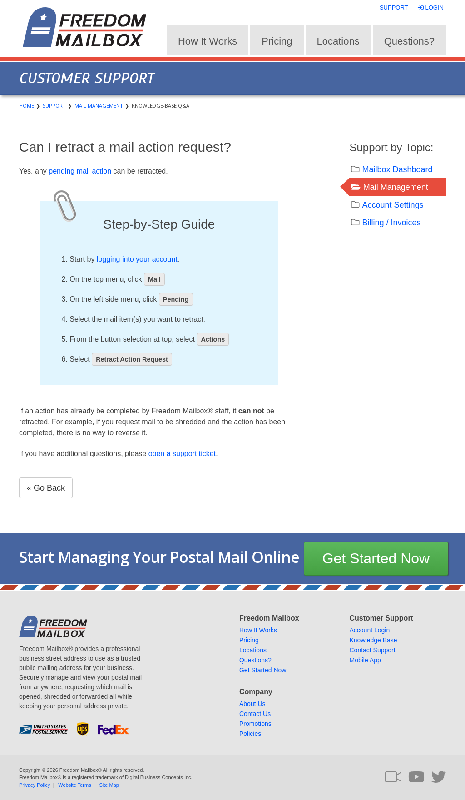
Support (394, 7)
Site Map (109, 785)
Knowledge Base (373, 640)
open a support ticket (182, 453)
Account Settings (392, 204)
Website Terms (74, 785)
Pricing (277, 41)
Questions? (409, 41)
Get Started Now (376, 558)
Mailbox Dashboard (397, 169)
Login (432, 7)
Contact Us (255, 713)
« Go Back (46, 487)
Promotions (255, 723)
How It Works (207, 41)
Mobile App (365, 660)
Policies (250, 733)
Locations (338, 41)
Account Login (369, 630)
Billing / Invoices (391, 222)
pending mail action (80, 171)
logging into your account (137, 259)
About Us (252, 703)
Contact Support (372, 650)
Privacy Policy (34, 785)
